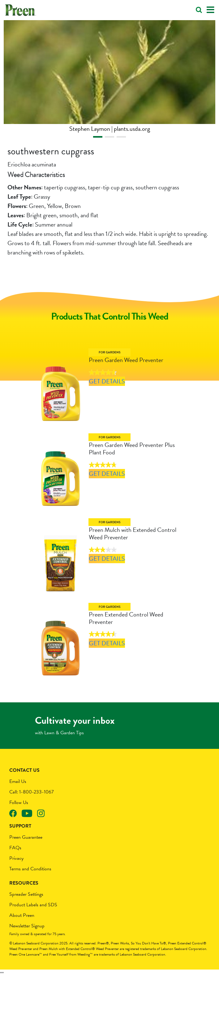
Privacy (16, 891)
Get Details (105, 391)
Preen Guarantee (25, 870)
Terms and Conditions (30, 902)
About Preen (21, 948)
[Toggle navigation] (210, 10)
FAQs (15, 881)
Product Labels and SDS (33, 938)
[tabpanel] (109, 76)
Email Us (17, 814)
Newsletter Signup (27, 959)
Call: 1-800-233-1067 (31, 825)
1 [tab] (97, 137)
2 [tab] (109, 137)
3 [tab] (121, 137)
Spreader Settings (26, 927)
